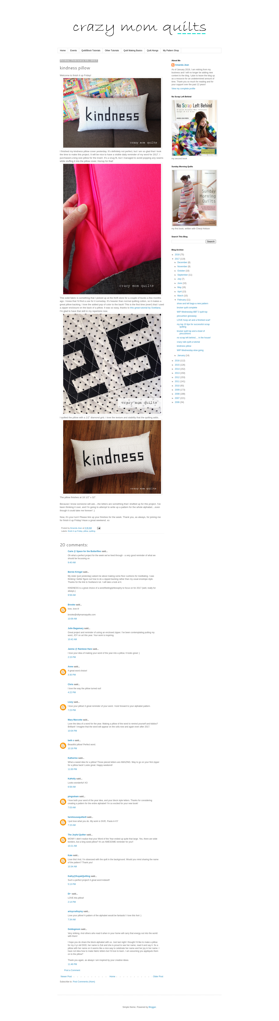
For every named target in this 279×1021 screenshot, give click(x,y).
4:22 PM (72, 692)
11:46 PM (72, 964)
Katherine (73, 758)
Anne (70, 666)
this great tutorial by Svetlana (145, 307)
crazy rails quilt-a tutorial (188, 342)
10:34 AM (72, 866)
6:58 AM (72, 787)
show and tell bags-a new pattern (192, 303)
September (182, 275)
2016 (177, 360)
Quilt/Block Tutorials (90, 50)
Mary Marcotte (75, 720)
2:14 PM (72, 902)
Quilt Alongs (152, 50)
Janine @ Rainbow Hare (80, 649)
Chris (70, 684)
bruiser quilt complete (187, 307)
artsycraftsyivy (75, 911)
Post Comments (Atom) (84, 981)
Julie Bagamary (76, 628)
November (182, 266)
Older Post (158, 976)
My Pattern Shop (171, 50)
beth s (71, 740)
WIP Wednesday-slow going (190, 350)
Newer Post (66, 976)
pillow (85, 531)
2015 (177, 365)
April (179, 291)
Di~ (69, 894)
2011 (177, 381)
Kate (70, 855)
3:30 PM (72, 675)
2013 (177, 373)
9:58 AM (72, 595)
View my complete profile (183, 88)
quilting (92, 531)
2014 (177, 369)
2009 (177, 390)
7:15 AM (72, 825)
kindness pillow (184, 346)
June (180, 283)
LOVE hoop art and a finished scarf (193, 320)
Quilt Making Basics (132, 50)
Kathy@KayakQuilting (79, 876)
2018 (177, 254)
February (181, 300)
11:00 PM (72, 769)
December (182, 262)
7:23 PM (72, 710)
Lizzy (70, 702)
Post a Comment (72, 970)
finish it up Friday (75, 531)
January (181, 355)
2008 (177, 394)
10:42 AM (72, 639)
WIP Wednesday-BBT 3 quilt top (192, 312)
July (179, 279)
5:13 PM (72, 884)
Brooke (71, 604)
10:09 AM (72, 619)
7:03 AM (72, 807)
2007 (177, 398)
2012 (177, 377)
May (179, 287)
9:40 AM (72, 562)
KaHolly (72, 778)
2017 (177, 259)
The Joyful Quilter (77, 834)
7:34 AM (72, 919)
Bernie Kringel (75, 572)
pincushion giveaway (187, 316)
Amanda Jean (182, 65)
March (180, 295)
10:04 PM (72, 731)
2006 (177, 402)
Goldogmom (74, 929)
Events (73, 50)
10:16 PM (72, 748)
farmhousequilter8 (77, 817)
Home (63, 50)
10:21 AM (72, 846)
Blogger (152, 1007)
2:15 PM (72, 657)
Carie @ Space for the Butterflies (84, 551)
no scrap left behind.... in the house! (194, 337)
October (181, 271)
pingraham (73, 796)
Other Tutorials (112, 50)
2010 (177, 385)
